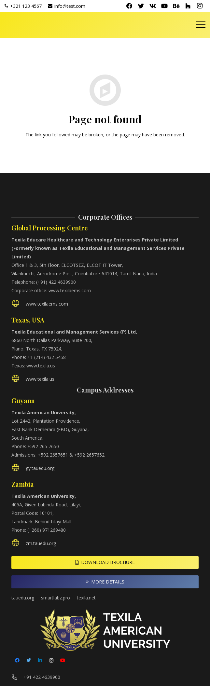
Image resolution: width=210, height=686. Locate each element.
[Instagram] (199, 6)
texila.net (86, 598)
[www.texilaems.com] (18, 304)
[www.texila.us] (18, 379)
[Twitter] (141, 6)
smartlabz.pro (55, 598)
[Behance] (176, 6)
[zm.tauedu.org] (18, 543)
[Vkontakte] (153, 6)
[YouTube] (164, 6)
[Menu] (201, 25)
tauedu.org (22, 598)
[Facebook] (129, 6)
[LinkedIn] (40, 660)
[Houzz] (188, 6)
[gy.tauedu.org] (18, 468)
